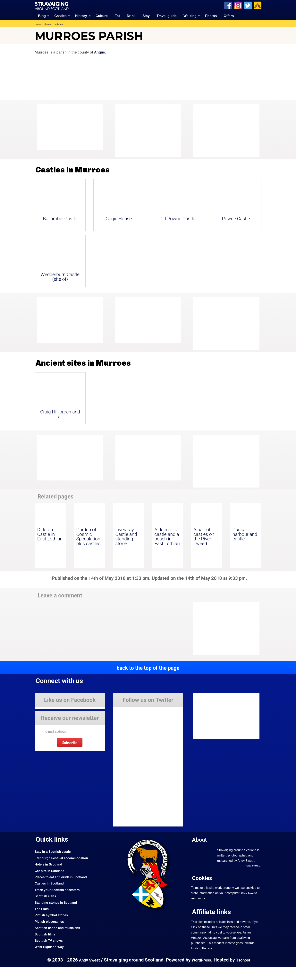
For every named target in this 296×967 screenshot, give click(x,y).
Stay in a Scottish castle (54, 851)
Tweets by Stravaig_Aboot (130, 709)
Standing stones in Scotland (57, 902)
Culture (102, 16)
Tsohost (244, 959)
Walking (190, 16)
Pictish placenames (50, 921)
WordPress (201, 959)
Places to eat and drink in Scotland (63, 877)
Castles (60, 16)
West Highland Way (50, 947)
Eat (117, 16)
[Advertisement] (224, 130)
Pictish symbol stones (52, 915)
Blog (42, 16)
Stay (146, 16)
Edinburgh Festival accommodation (63, 858)
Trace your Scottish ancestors (59, 890)
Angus (100, 52)
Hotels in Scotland (49, 864)
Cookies (203, 878)
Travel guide (166, 16)
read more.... (253, 865)
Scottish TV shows (50, 940)
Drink (131, 16)
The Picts (42, 909)
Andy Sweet (88, 959)
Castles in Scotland (50, 883)
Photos (211, 16)
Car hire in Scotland (51, 870)
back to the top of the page (148, 667)
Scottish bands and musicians (59, 928)
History (81, 16)
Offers (229, 16)
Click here (248, 893)
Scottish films (46, 934)
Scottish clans (46, 896)
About (200, 839)
